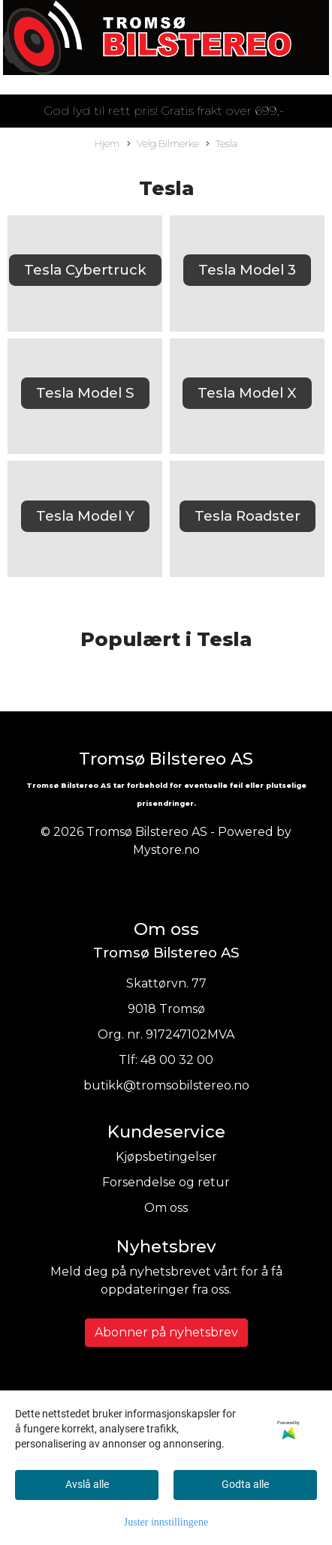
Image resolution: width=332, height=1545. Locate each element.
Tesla (221, 144)
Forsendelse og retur (166, 1182)
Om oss (166, 1208)
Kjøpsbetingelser (166, 1157)
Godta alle (245, 1484)
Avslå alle (87, 1484)
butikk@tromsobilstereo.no (166, 1085)
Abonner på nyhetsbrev (166, 1332)
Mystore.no (166, 850)
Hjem (107, 143)
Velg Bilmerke (163, 144)
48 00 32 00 (176, 1060)
